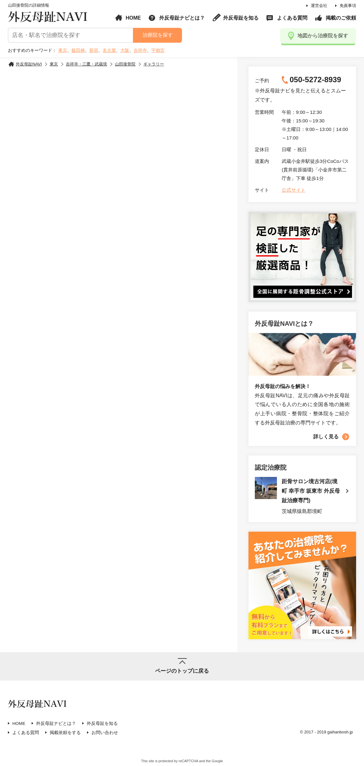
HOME (133, 18)
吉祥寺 (140, 50)
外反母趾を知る (241, 18)
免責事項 (348, 5)
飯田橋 (78, 50)
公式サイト (293, 190)
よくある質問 (292, 18)
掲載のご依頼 (341, 18)
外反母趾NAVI (48, 17)
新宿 (93, 50)
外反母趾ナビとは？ (182, 18)
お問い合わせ (104, 733)
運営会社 (319, 5)
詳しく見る (326, 436)
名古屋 (109, 50)
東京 (62, 50)
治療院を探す (157, 35)
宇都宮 (158, 50)
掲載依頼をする (65, 733)
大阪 (124, 50)
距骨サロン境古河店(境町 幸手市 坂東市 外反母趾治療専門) (311, 491)
